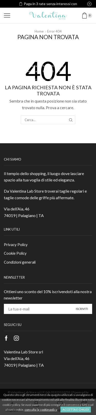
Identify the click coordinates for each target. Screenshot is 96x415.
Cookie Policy (15, 253)
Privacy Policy (16, 244)
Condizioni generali (20, 262)
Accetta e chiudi (75, 409)
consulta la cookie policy (41, 409)
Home (39, 31)
